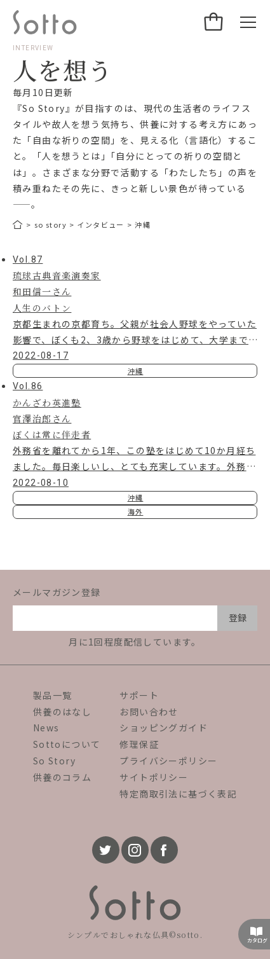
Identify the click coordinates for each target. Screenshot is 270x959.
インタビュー (100, 224)
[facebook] (164, 850)
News (46, 727)
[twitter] (105, 850)
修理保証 (139, 744)
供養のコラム (62, 777)
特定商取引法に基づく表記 (178, 793)
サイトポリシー (153, 777)
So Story (54, 760)
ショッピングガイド (163, 727)
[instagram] (135, 850)
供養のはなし (62, 711)
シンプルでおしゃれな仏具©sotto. (135, 934)
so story (50, 224)
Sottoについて (67, 744)
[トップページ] (18, 225)
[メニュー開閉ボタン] (248, 22)
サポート (139, 695)
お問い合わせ (148, 711)
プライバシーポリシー (168, 760)
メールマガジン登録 (57, 592)
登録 (237, 617)
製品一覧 (52, 695)
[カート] (214, 22)
